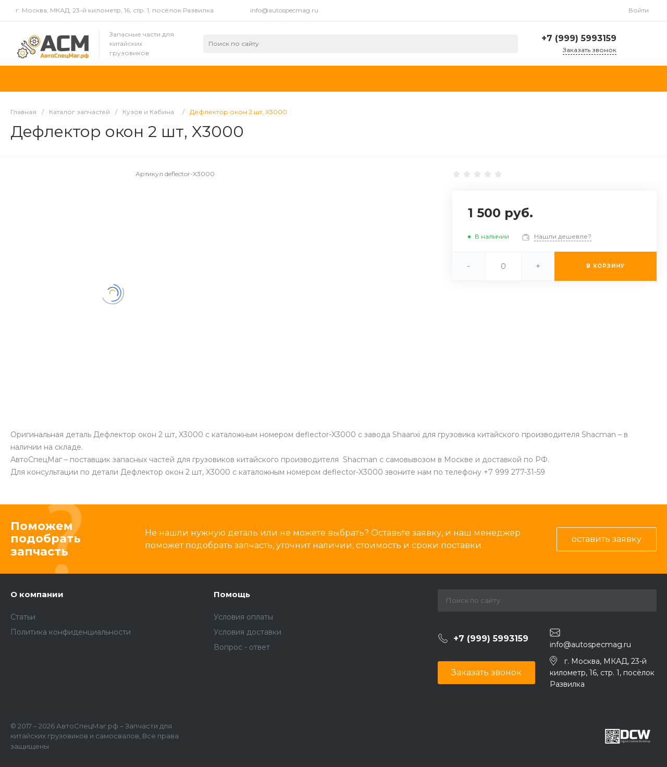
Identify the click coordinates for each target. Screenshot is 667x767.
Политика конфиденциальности (70, 632)
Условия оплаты (243, 617)
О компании (37, 594)
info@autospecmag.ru (284, 10)
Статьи (22, 617)
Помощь (232, 594)
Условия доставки (247, 632)
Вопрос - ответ (242, 647)
